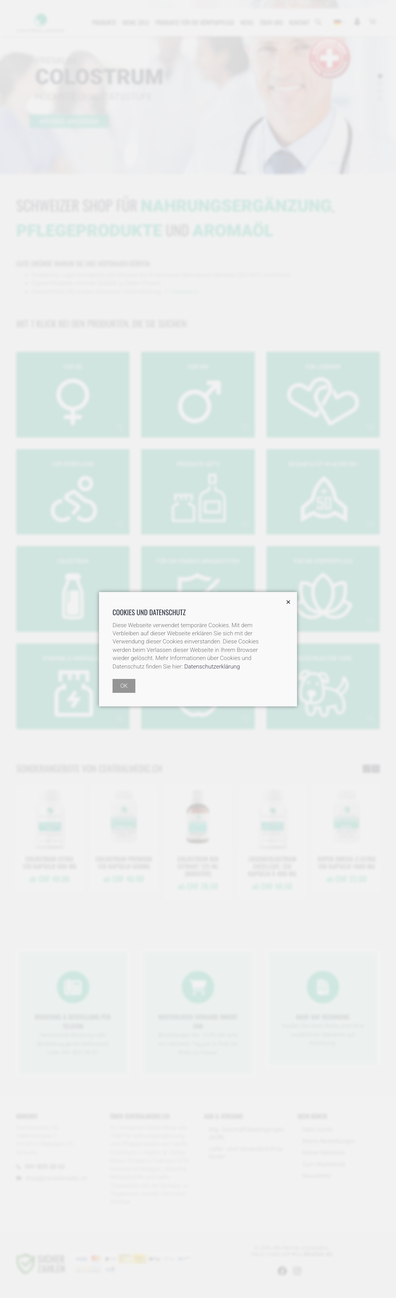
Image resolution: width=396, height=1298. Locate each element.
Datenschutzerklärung (212, 666)
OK (124, 685)
